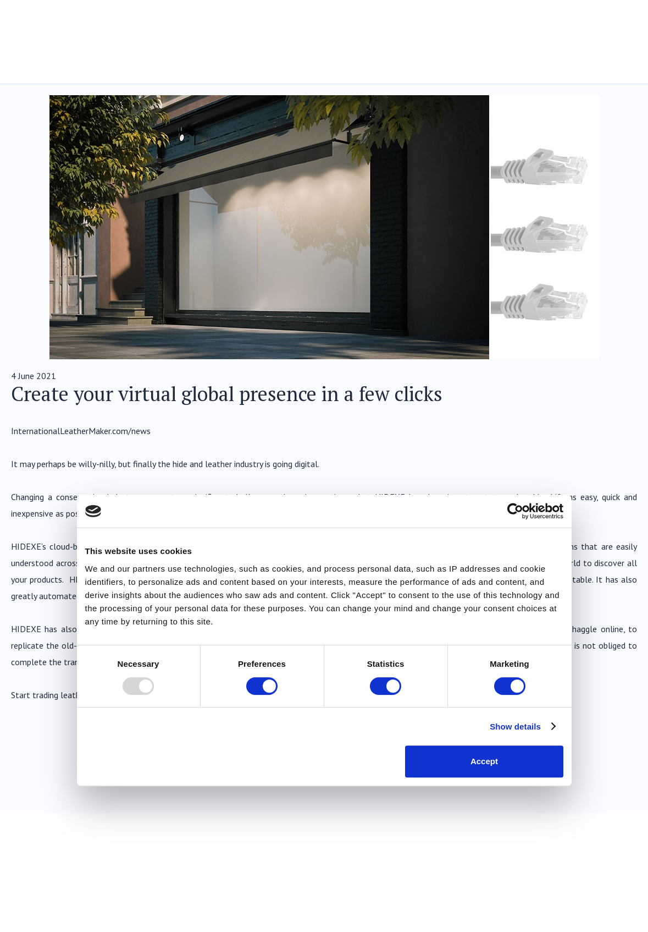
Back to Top (602, 829)
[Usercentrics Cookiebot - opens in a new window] (515, 511)
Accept (484, 761)
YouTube (527, 876)
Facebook (560, 876)
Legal (532, 910)
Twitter (593, 876)
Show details (515, 726)
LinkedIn (626, 876)
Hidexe (66, 31)
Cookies (624, 910)
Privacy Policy (576, 910)
